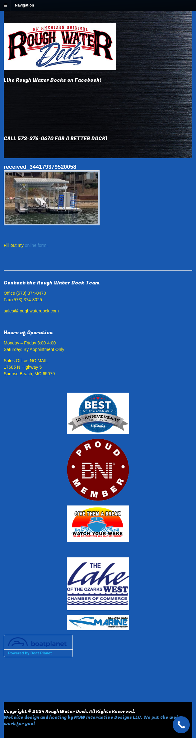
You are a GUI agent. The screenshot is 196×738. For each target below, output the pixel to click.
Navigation (24, 5)
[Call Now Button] (181, 724)
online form (35, 245)
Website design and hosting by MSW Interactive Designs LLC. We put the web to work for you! (94, 720)
